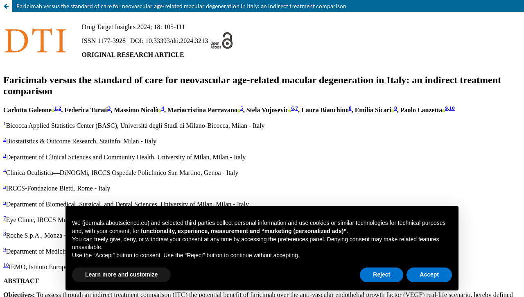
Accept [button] (429, 274)
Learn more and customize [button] (121, 274)
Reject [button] (381, 274)
